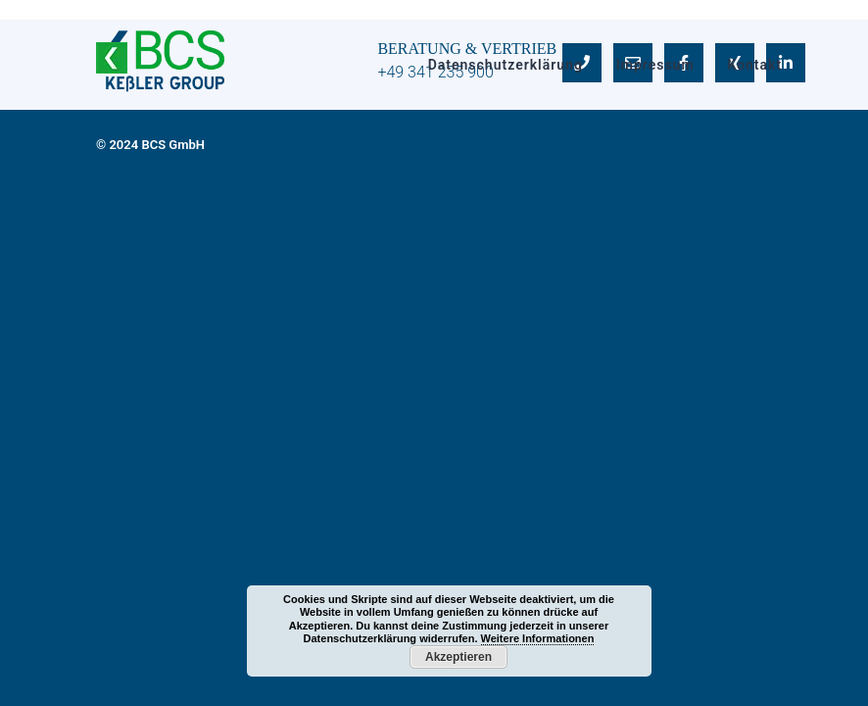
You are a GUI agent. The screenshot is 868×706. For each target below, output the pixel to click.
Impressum (655, 65)
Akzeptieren (458, 657)
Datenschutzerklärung (505, 65)
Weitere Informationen (538, 638)
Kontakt (754, 65)
